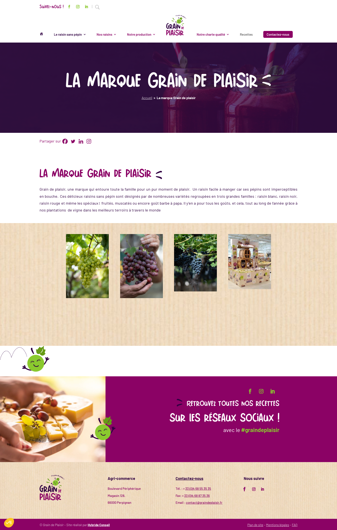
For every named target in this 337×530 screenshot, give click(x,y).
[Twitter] (73, 141)
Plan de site (255, 525)
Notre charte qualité (211, 34)
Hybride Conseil (99, 525)
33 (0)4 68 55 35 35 (198, 488)
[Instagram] (88, 141)
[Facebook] (65, 141)
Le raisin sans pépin (68, 34)
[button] (9, 523)
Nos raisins (104, 34)
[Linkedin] (80, 141)
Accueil (147, 98)
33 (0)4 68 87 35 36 (197, 496)
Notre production (139, 34)
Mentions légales (277, 525)
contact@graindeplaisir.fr (204, 502)
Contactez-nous (278, 34)
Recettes (246, 34)
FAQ (294, 525)
